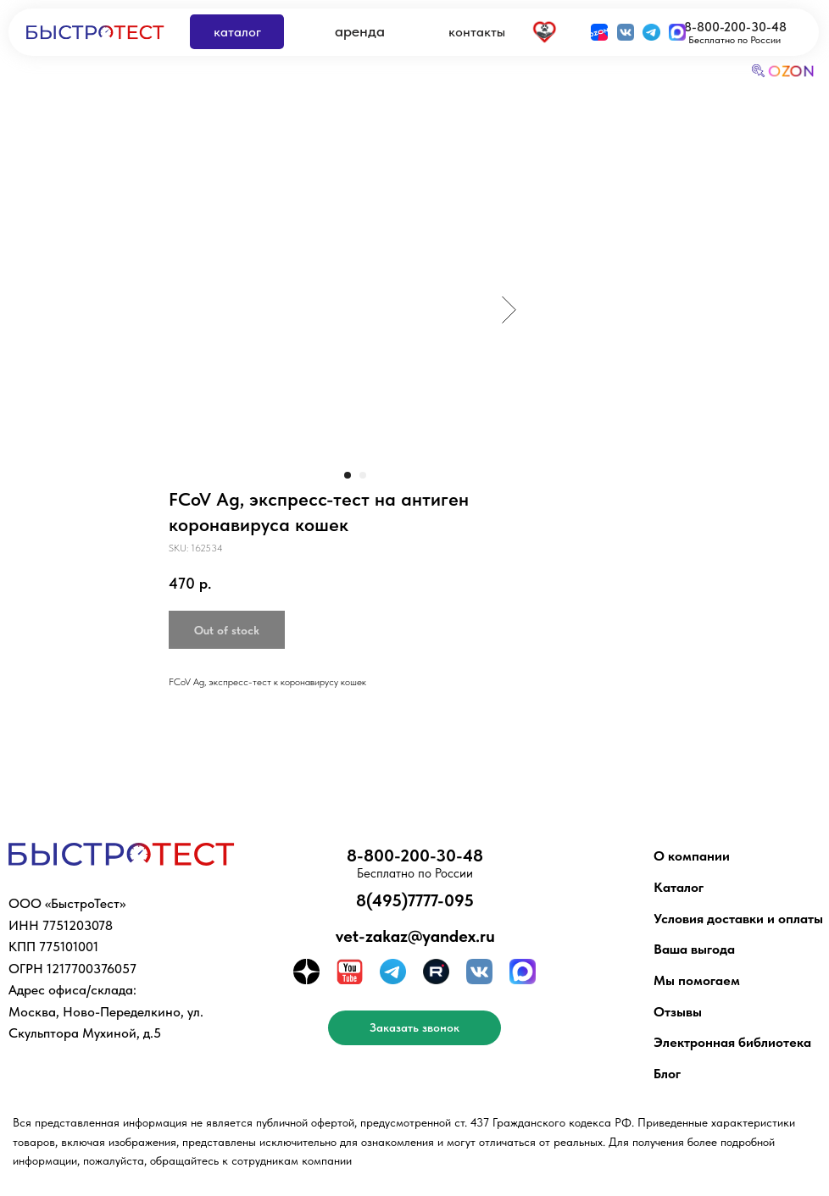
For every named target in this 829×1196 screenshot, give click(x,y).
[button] (414, 1028)
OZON (791, 71)
